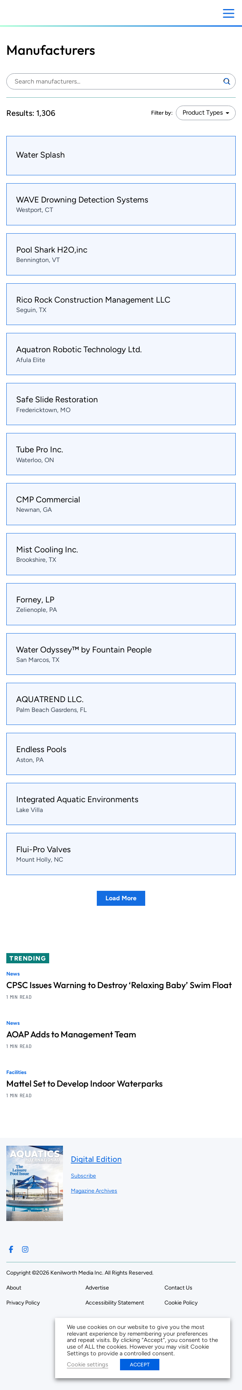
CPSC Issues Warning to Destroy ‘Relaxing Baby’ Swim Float (119, 984)
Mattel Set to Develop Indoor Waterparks (84, 1083)
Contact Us (178, 1287)
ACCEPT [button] (140, 1365)
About (13, 1287)
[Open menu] (228, 13)
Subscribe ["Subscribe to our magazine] (83, 1176)
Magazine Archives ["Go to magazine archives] (94, 1190)
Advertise (97, 1287)
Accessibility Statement (114, 1302)
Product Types (203, 112)
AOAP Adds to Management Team (71, 1034)
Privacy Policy (23, 1302)
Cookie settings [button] (87, 1364)
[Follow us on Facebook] (11, 1249)
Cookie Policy (181, 1302)
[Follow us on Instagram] (25, 1249)
